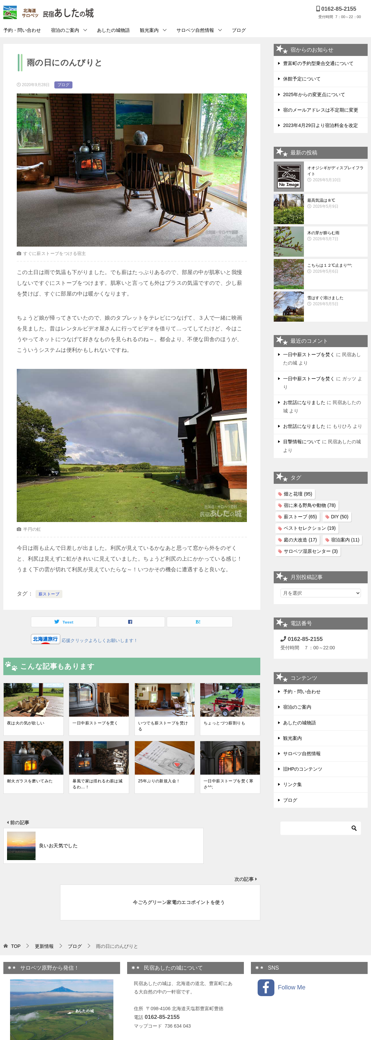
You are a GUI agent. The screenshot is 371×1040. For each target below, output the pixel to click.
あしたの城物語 (113, 30)
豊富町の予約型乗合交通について (318, 63)
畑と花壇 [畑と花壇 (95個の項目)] (298, 494)
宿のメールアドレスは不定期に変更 (320, 110)
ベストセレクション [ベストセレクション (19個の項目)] (310, 528)
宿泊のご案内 (65, 30)
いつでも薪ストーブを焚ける (163, 726)
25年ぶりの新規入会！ (159, 781)
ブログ (239, 30)
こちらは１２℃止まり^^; (335, 268)
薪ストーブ (49, 594)
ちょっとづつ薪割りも (224, 723)
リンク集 (292, 784)
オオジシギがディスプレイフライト (335, 174)
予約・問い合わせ (22, 30)
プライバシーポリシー (157, 986)
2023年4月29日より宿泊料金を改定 (320, 125)
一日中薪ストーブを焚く (95, 723)
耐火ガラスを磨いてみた (30, 781)
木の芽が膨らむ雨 (335, 236)
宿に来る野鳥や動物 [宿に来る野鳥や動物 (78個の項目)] (310, 505)
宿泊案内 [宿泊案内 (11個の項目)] (345, 539)
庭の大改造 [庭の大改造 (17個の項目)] (300, 539)
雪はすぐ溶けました (335, 301)
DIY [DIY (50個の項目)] (340, 516)
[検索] (320, 828)
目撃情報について (302, 441)
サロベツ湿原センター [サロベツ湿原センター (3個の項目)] (311, 551)
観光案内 (149, 30)
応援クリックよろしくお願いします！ (99, 640)
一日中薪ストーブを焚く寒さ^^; (229, 784)
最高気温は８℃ (335, 203)
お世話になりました (304, 402)
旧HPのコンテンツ (302, 769)
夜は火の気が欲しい (26, 723)
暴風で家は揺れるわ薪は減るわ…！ (97, 784)
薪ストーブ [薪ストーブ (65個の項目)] (300, 516)
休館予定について (302, 78)
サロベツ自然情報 (195, 30)
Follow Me (281, 931)
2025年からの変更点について (314, 94)
